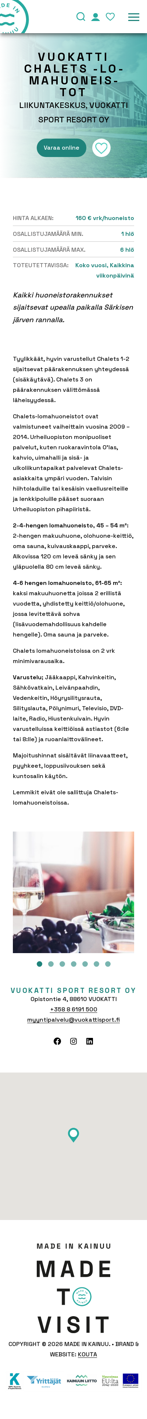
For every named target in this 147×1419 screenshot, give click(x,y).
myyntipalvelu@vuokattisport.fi (73, 1020)
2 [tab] (51, 964)
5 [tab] (85, 964)
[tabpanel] (73, 892)
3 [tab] (62, 964)
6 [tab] (96, 964)
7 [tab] (108, 964)
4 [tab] (73, 964)
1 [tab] (39, 964)
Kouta (87, 1354)
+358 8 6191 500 (73, 1009)
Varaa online (61, 147)
